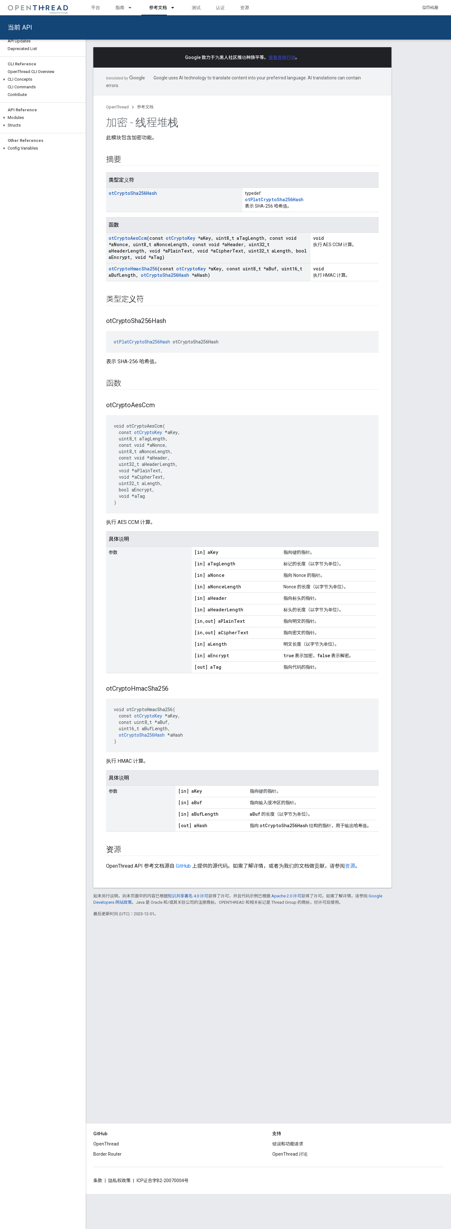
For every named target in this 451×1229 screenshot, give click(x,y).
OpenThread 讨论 (290, 1154)
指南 (119, 7)
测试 (196, 7)
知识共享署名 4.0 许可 (188, 896)
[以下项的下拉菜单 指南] (132, 7)
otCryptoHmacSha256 (133, 269)
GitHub (430, 7)
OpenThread (117, 107)
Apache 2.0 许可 (286, 896)
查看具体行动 (281, 57)
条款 (97, 1180)
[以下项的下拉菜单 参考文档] (175, 7)
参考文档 (145, 107)
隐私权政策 (119, 1180)
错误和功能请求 (288, 1143)
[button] (43, 79)
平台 (95, 7)
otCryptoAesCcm (128, 238)
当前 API (20, 27)
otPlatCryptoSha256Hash (274, 199)
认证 (220, 7)
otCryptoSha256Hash (133, 193)
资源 (244, 7)
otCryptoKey (180, 238)
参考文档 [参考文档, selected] (158, 7)
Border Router (107, 1154)
